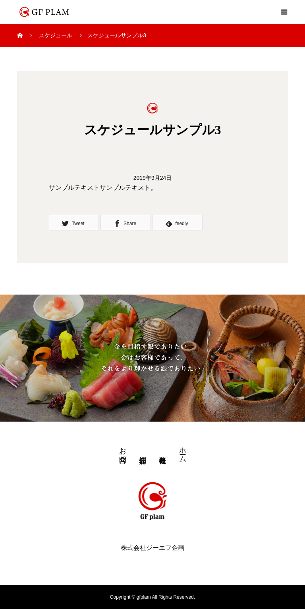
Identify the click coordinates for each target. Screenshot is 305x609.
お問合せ (123, 451)
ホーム (183, 451)
